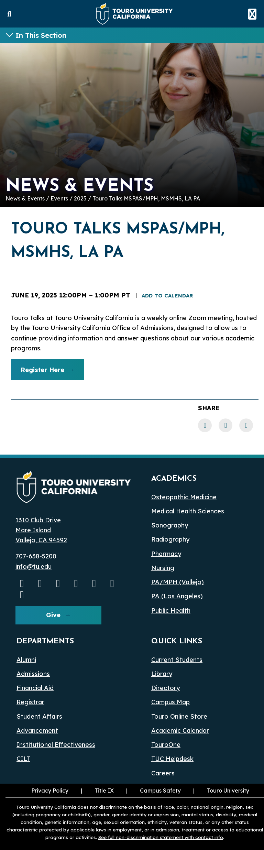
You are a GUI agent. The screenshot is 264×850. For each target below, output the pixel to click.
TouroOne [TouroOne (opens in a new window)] (165, 745)
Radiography (170, 539)
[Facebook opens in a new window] (58, 583)
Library (161, 674)
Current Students (176, 660)
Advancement (37, 730)
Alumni (26, 660)
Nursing (162, 568)
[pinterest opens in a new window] (22, 594)
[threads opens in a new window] (112, 583)
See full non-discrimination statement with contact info (160, 837)
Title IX (96, 790)
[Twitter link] (246, 425)
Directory (165, 688)
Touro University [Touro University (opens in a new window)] (220, 790)
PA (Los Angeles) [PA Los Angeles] (177, 596)
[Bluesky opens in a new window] (94, 583)
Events (59, 198)
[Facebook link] (205, 425)
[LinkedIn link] (225, 425)
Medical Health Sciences (187, 511)
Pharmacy (166, 554)
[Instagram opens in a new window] (40, 583)
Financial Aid (35, 688)
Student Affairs (39, 716)
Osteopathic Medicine (184, 497)
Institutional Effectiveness (55, 745)
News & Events (25, 198)
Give (53, 615)
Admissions (33, 674)
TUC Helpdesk (172, 759)
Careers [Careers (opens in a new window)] (163, 773)
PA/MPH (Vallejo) (177, 582)
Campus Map (170, 702)
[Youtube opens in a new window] (22, 583)
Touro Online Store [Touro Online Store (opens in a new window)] (179, 716)
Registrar (30, 702)
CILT (23, 759)
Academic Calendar (180, 730)
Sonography (169, 525)
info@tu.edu (33, 566)
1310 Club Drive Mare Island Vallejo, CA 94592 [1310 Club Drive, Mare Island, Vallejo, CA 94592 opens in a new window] (41, 530)
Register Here (37, 372)
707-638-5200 (35, 556)
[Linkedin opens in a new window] (76, 583)
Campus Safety (160, 790)
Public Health (170, 610)
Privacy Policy (49, 790)
